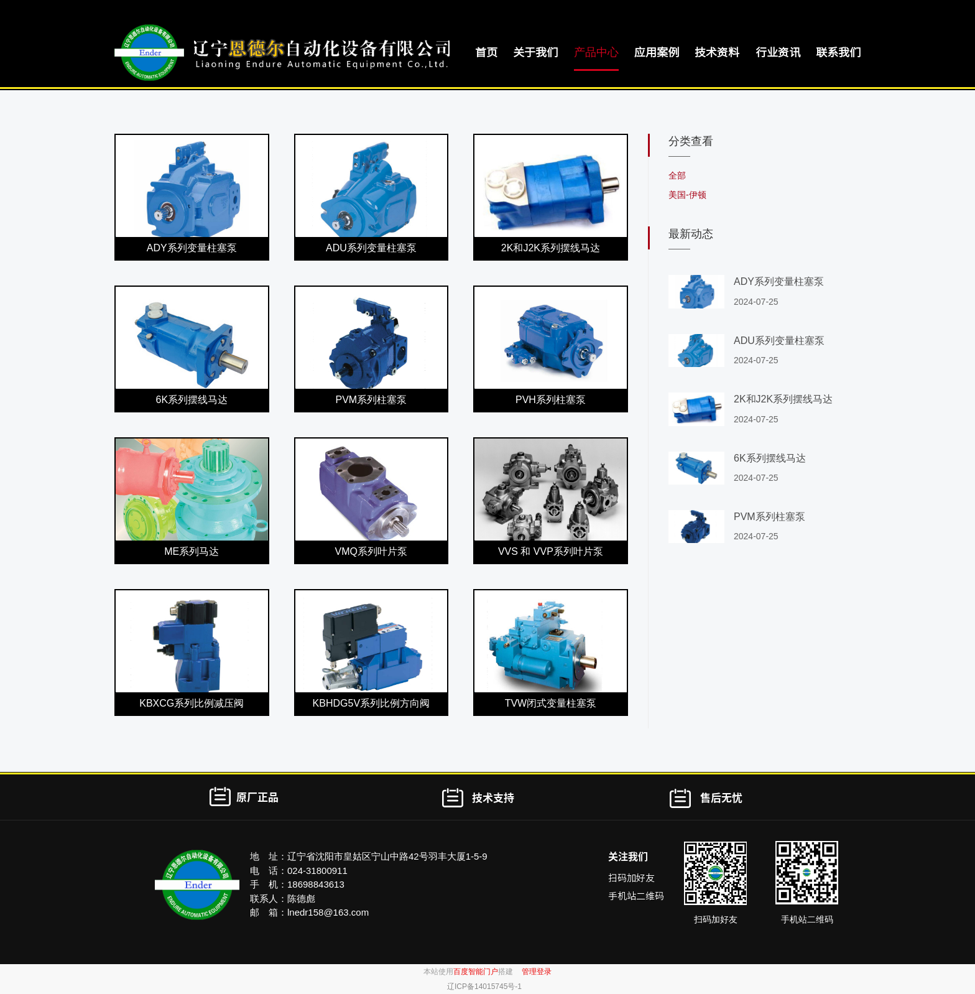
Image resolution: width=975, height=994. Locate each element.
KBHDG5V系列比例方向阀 (371, 703)
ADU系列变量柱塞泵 (371, 248)
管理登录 (537, 971)
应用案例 (656, 52)
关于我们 (535, 52)
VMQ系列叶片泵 (371, 551)
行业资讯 (778, 52)
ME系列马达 (191, 551)
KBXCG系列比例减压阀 (191, 703)
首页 (486, 52)
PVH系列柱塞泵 (550, 399)
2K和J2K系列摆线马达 (550, 248)
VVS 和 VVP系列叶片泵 (550, 551)
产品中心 (596, 52)
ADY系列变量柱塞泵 (192, 248)
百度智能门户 (475, 971)
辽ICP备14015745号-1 (484, 986)
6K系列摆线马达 (191, 399)
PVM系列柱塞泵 (371, 399)
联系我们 (838, 52)
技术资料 (717, 52)
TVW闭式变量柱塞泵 (551, 703)
